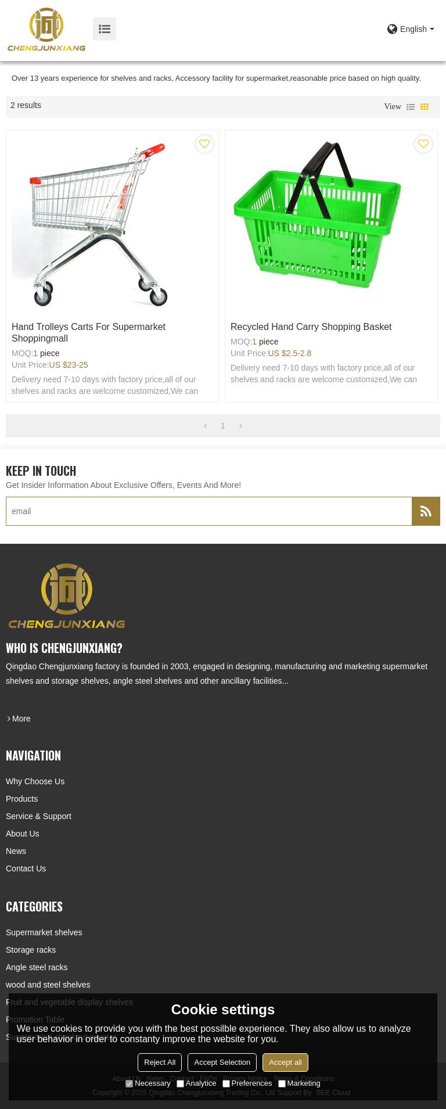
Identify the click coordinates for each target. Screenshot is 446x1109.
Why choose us (35, 781)
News (16, 851)
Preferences (247, 1083)
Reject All (159, 1062)
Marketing (299, 1083)
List (411, 107)
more (21, 718)
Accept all (285, 1062)
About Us (22, 833)
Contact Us (26, 868)
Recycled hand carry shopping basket (311, 327)
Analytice (197, 1083)
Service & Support (38, 816)
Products (22, 798)
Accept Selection (222, 1062)
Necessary (147, 1083)
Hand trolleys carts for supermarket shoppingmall (89, 332)
